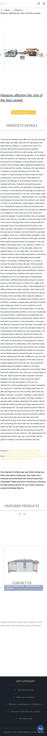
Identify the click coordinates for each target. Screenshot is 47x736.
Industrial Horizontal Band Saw (13, 479)
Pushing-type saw (20, 472)
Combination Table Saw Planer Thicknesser (19, 482)
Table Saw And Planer (25, 697)
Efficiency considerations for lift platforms (26, 704)
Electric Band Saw (34, 479)
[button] (38, 3)
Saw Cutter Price (34, 475)
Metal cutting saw (36, 472)
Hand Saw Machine (25, 690)
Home (7, 10)
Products (18, 10)
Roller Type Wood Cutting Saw (13, 475)
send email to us (23, 112)
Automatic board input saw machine (25, 711)
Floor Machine (6, 472)
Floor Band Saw (25, 718)
